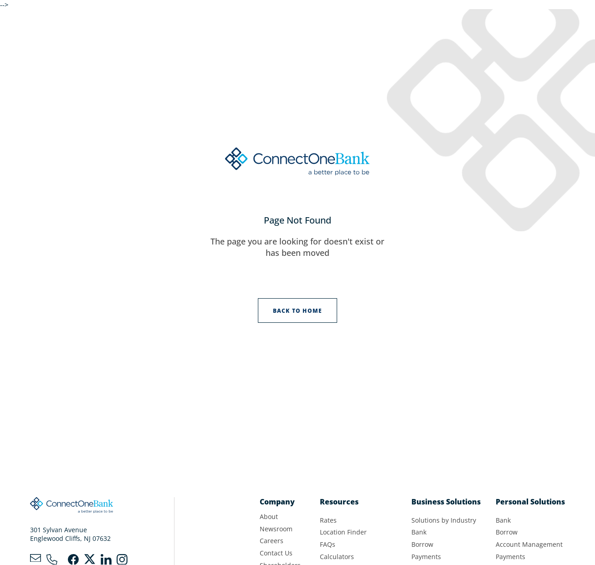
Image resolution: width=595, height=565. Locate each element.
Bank (418, 532)
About (269, 517)
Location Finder (343, 532)
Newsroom (276, 529)
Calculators (337, 557)
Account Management (529, 544)
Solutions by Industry (443, 520)
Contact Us (276, 553)
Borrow (422, 544)
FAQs (327, 544)
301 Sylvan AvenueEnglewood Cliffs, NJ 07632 (70, 534)
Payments (426, 557)
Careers (271, 541)
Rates (328, 520)
